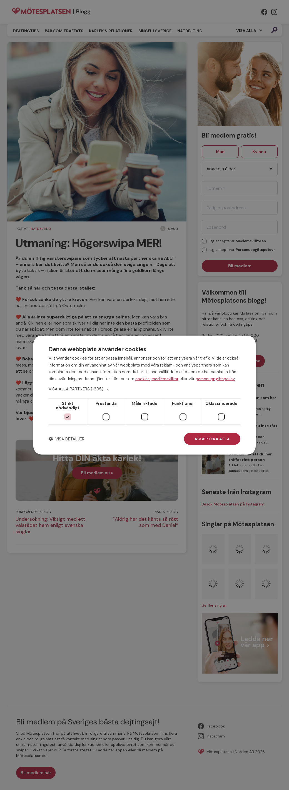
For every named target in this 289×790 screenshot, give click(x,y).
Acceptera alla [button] (212, 438)
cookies (142, 378)
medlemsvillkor (164, 378)
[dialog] (144, 395)
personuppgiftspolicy (215, 378)
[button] (144, 388)
